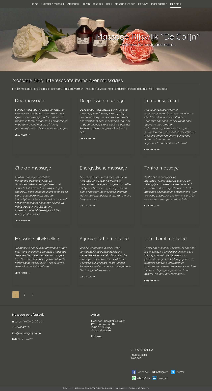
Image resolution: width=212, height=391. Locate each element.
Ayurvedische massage (104, 239)
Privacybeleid (139, 354)
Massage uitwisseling (37, 239)
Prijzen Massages (92, 3)
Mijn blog (175, 3)
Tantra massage (161, 168)
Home (34, 3)
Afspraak (73, 3)
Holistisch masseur (52, 3)
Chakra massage (33, 168)
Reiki (109, 3)
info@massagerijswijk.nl (26, 333)
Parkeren (96, 336)
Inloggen (136, 357)
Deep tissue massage (102, 100)
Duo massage (29, 100)
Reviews (143, 3)
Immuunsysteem (161, 100)
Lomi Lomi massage (165, 239)
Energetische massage (103, 168)
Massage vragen (125, 3)
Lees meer (22, 134)
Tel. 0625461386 (21, 327)
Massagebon (159, 3)
